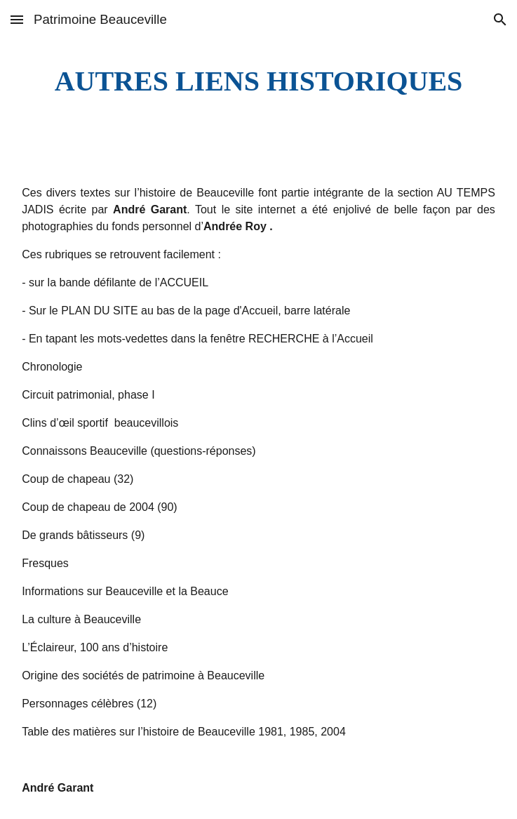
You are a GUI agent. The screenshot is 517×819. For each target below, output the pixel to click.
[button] (17, 19)
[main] (258, 81)
